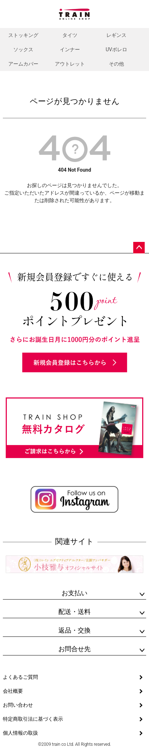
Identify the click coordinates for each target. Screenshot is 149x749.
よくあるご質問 (20, 677)
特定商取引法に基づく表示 (33, 719)
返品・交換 (74, 630)
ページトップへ (139, 247)
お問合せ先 (74, 649)
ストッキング (23, 35)
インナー (70, 49)
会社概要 (13, 691)
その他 (116, 64)
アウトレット (70, 64)
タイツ (69, 35)
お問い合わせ (18, 705)
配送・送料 (74, 611)
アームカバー (23, 64)
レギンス (116, 35)
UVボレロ (116, 49)
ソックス (23, 49)
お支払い (74, 593)
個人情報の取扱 (20, 733)
